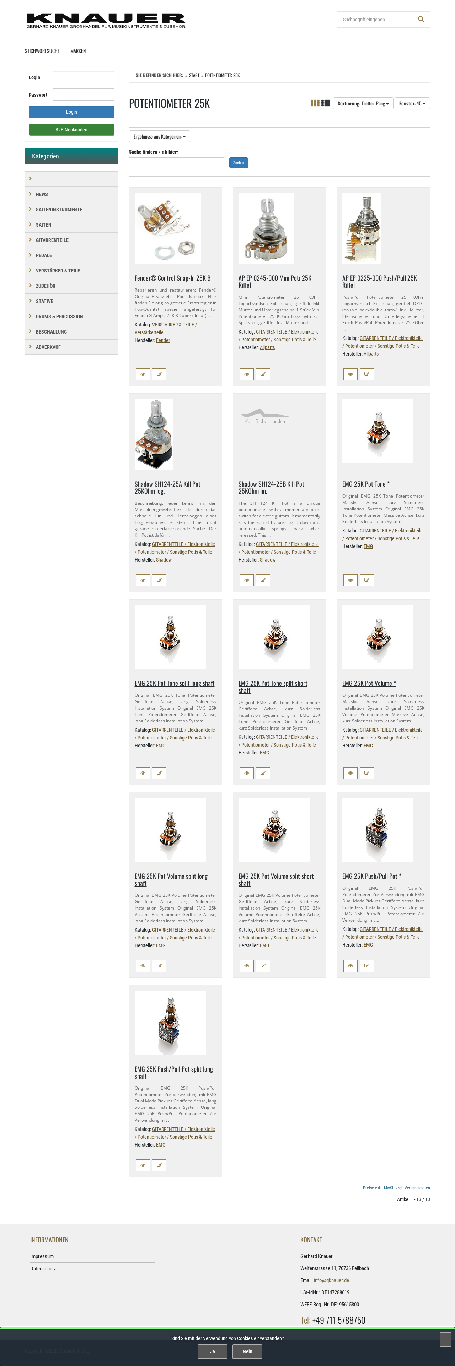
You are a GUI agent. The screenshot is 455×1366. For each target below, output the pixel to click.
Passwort (38, 95)
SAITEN (44, 225)
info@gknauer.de (331, 1280)
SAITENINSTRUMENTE (59, 209)
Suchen (238, 162)
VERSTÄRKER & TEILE (58, 270)
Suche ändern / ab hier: (153, 151)
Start (194, 74)
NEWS (42, 194)
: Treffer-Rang (363, 103)
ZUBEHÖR (45, 286)
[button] (143, 374)
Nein (247, 1351)
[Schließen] (445, 1339)
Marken (78, 50)
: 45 (412, 103)
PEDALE (44, 255)
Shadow (164, 560)
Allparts (267, 347)
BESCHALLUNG (51, 332)
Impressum (42, 1256)
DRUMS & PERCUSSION (59, 316)
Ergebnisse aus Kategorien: (160, 136)
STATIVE (44, 301)
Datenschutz (43, 1268)
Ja (212, 1351)
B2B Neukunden (71, 129)
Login (34, 77)
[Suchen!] (421, 19)
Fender (163, 340)
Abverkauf (48, 347)
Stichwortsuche (42, 50)
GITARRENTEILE (52, 240)
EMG (368, 546)
